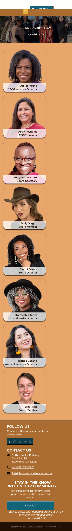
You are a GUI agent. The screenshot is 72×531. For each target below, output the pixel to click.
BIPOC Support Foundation (31, 527)
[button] (25, 11)
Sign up (30, 505)
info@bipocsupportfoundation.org (32, 473)
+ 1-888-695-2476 (23, 467)
